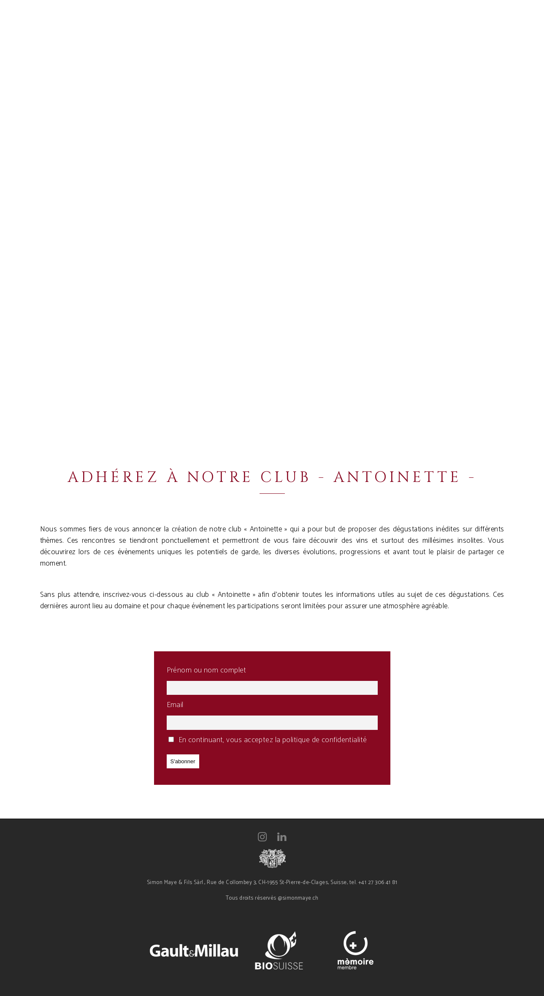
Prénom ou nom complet (206, 670)
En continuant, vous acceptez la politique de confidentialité (267, 740)
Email (175, 705)
